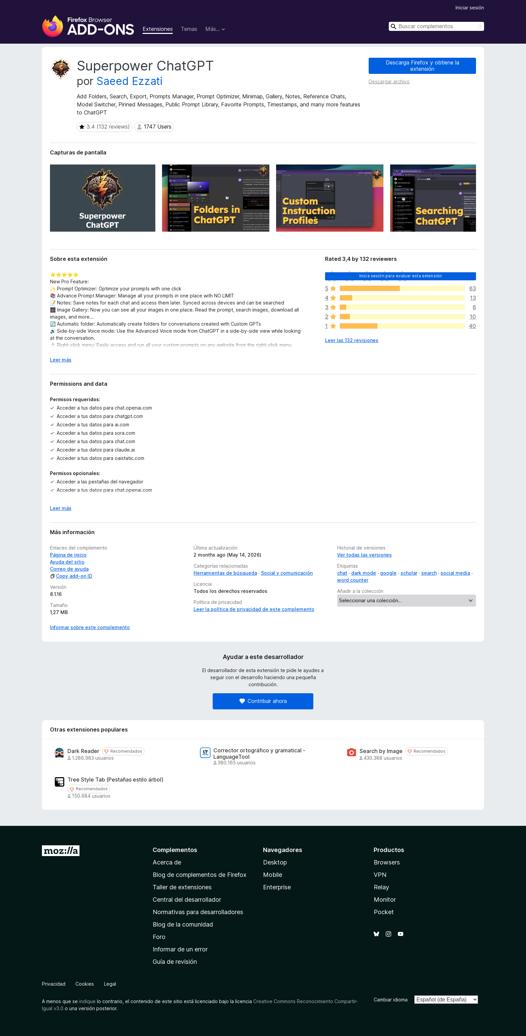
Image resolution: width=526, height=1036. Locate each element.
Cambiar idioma (391, 999)
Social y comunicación (287, 573)
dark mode (363, 573)
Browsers (387, 862)
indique (87, 1001)
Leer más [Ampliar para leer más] (60, 360)
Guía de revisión (175, 961)
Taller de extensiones (182, 887)
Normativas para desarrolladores (198, 911)
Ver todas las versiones (364, 555)
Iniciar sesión (470, 7)
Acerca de (167, 862)
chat (342, 573)
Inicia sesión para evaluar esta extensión (400, 275)
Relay (381, 887)
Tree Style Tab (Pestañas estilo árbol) (115, 779)
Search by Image (381, 751)
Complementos (175, 849)
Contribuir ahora (263, 701)
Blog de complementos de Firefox (200, 874)
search (429, 573)
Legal (110, 984)
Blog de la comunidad (183, 924)
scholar (409, 573)
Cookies (84, 984)
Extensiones (158, 29)
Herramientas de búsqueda (225, 573)
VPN (380, 874)
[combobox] (436, 26)
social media (455, 573)
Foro (159, 936)
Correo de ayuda (69, 569)
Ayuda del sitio (67, 562)
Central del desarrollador (187, 899)
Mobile (272, 874)
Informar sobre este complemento (90, 627)
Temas (189, 29)
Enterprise (277, 887)
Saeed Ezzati (130, 81)
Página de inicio (68, 555)
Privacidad (53, 984)
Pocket (384, 911)
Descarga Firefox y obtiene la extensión (422, 65)
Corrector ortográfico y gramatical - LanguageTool (259, 753)
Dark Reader (83, 751)
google (388, 573)
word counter (352, 580)
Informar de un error (180, 949)
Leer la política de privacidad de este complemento (254, 609)
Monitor (385, 899)
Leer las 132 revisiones (351, 340)
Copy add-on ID (71, 576)
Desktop (275, 862)
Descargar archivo (389, 81)
